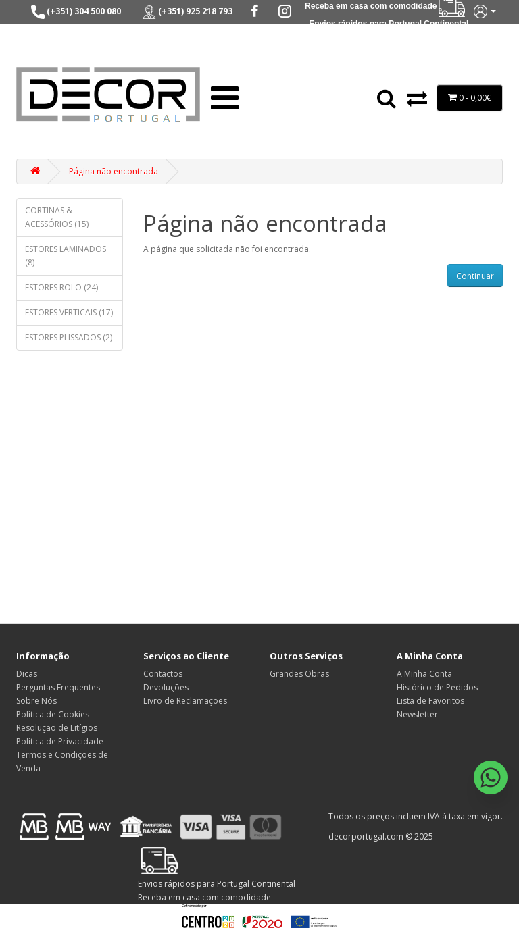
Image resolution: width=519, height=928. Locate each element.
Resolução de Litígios (56, 727)
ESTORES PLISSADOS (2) (68, 337)
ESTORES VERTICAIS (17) (69, 312)
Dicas (26, 673)
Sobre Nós (36, 700)
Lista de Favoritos (430, 700)
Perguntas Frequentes (58, 687)
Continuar (475, 276)
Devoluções (166, 687)
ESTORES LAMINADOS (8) (65, 255)
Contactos (162, 673)
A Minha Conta (424, 673)
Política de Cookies (52, 714)
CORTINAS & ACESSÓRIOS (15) (57, 217)
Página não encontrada (113, 171)
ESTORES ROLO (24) (61, 287)
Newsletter (417, 714)
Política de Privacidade (59, 741)
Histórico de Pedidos (437, 687)
